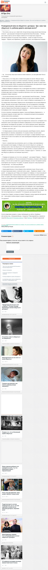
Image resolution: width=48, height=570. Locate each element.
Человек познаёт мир (6, 364)
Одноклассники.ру (18, 218)
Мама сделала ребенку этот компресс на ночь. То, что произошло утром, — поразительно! (10, 468)
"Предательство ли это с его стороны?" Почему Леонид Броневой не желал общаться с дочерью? (11, 307)
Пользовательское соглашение (9, 283)
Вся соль (2, 20)
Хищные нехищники (7, 270)
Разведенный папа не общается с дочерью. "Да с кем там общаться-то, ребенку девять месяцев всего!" (23, 21)
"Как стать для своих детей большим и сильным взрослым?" (11, 267)
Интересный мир (5, 314)
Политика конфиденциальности (9, 284)
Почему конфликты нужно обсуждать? (11, 276)
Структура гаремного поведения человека (10, 273)
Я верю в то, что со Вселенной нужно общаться (11, 432)
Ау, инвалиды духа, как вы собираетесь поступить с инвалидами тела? (11, 279)
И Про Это (5, 13)
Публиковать (10, 251)
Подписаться (12, 258)
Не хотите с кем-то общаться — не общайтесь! (11, 337)
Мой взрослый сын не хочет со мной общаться (11, 358)
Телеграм (29, 218)
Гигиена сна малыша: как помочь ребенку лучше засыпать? (9, 385)
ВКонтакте (9, 218)
